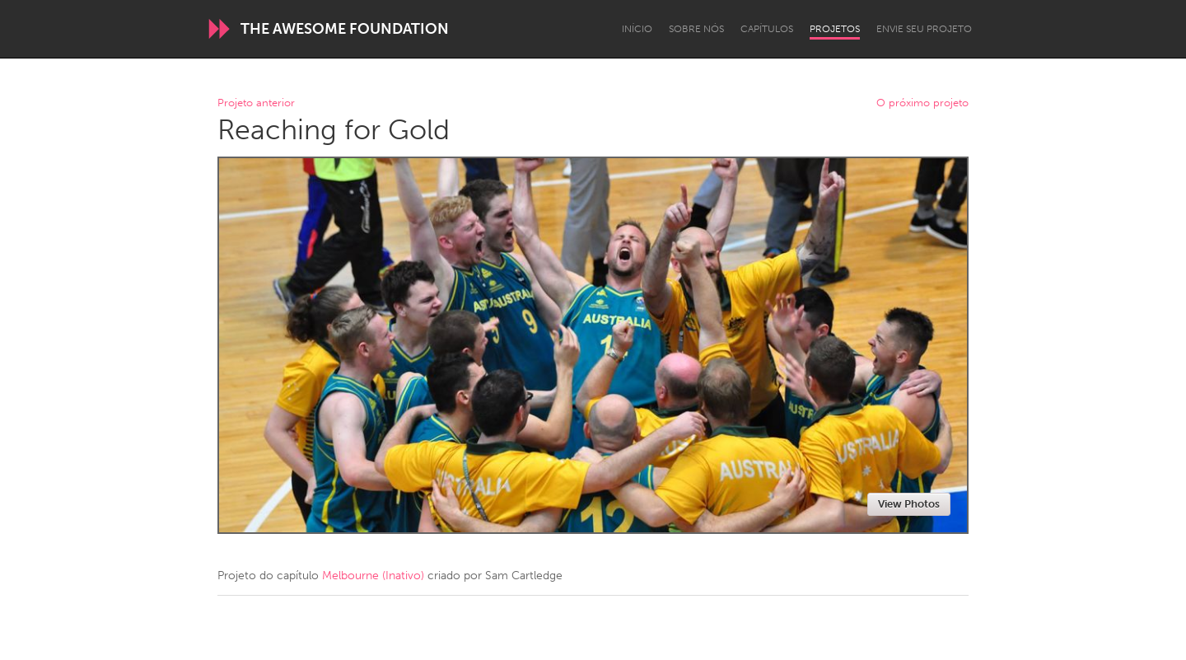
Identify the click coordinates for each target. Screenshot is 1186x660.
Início (637, 29)
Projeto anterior (256, 103)
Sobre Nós (696, 29)
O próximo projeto (922, 103)
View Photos (909, 504)
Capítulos (766, 29)
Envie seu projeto (924, 29)
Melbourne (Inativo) (373, 576)
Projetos (835, 29)
